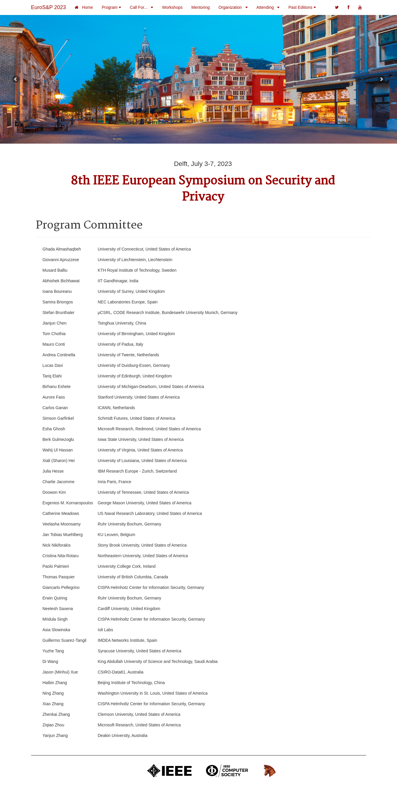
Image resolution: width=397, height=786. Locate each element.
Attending (268, 7)
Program (111, 7)
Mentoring (200, 7)
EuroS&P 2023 (48, 7)
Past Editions (302, 7)
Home (84, 7)
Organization (232, 7)
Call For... (141, 7)
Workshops (172, 7)
